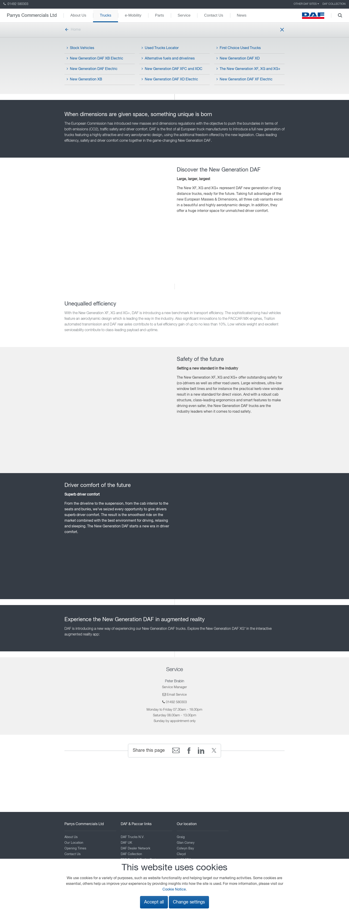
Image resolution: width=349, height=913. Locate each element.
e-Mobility (133, 15)
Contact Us (213, 15)
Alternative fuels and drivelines (168, 58)
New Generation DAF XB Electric (95, 58)
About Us (78, 15)
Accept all (154, 902)
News (242, 15)
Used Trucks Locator (160, 48)
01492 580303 (15, 4)
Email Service (177, 694)
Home (72, 30)
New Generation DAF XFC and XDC (172, 69)
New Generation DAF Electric (92, 69)
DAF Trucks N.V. (133, 837)
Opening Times (75, 848)
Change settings (189, 902)
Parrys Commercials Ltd (32, 15)
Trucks (105, 15)
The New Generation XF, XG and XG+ (248, 69)
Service (184, 15)
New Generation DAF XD (238, 58)
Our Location (73, 842)
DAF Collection (334, 4)
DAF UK (126, 842)
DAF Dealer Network (135, 848)
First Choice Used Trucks (238, 48)
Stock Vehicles (80, 48)
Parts (159, 15)
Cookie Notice (174, 889)
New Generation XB (84, 79)
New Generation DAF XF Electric (244, 79)
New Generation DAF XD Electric (170, 79)
